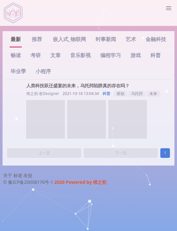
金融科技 (156, 39)
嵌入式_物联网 (69, 39)
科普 (155, 55)
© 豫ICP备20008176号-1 (29, 182)
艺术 (131, 39)
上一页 (44, 153)
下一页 (121, 153)
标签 (17, 175)
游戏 (136, 55)
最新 (16, 39)
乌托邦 (137, 93)
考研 (35, 55)
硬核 (120, 93)
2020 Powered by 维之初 (80, 182)
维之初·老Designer (42, 93)
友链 (27, 175)
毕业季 (18, 71)
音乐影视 (80, 55)
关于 (7, 175)
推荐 (37, 39)
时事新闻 (106, 39)
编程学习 (110, 55)
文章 (55, 55)
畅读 (16, 55)
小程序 (43, 71)
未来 (153, 93)
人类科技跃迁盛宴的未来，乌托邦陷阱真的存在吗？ (78, 85)
